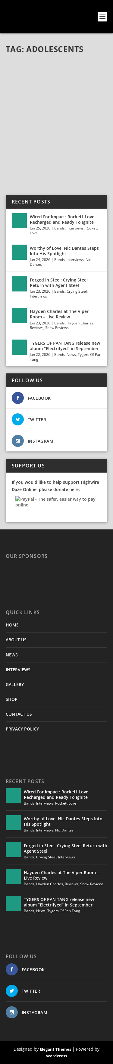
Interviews (75, 228)
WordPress (56, 1056)
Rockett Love (65, 803)
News (71, 354)
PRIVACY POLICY (22, 729)
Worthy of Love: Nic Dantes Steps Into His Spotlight (64, 250)
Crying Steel (77, 291)
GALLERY (15, 684)
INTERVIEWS (18, 669)
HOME (12, 625)
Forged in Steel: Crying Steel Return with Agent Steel (59, 282)
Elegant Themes (55, 1049)
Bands (59, 228)
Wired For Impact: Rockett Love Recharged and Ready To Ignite (62, 219)
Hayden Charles (80, 323)
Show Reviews (57, 327)
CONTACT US (19, 714)
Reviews (36, 327)
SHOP (11, 699)
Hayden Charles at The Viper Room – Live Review (59, 314)
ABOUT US (16, 640)
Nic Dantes (64, 830)
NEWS (12, 655)
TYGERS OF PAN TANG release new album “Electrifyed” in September (65, 345)
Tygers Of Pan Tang (63, 910)
